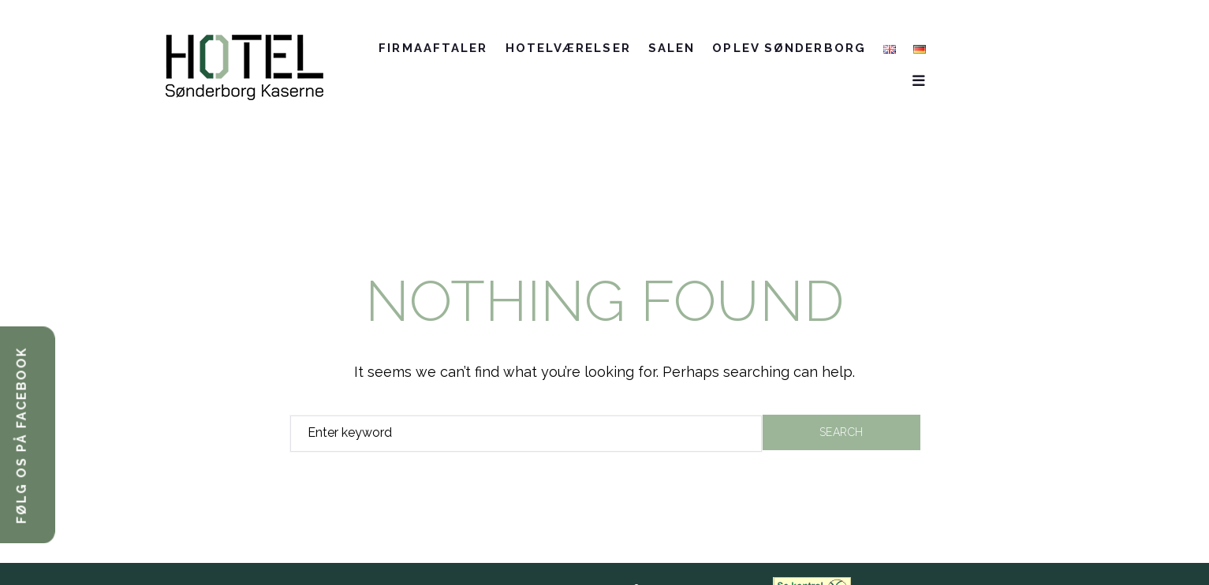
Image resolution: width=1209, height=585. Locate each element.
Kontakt (957, 51)
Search (841, 403)
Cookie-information (694, 561)
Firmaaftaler (473, 51)
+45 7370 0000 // (385, 561)
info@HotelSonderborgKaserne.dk (515, 561)
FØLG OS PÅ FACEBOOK (21, 435)
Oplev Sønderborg (829, 51)
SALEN (711, 51)
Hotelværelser (607, 51)
